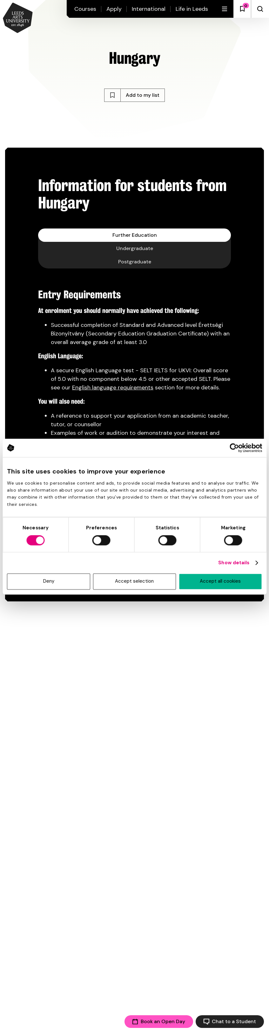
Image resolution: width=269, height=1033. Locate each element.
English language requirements (112, 387)
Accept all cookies (220, 581)
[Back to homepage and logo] (18, 18)
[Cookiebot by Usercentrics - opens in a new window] (234, 448)
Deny (48, 581)
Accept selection (134, 581)
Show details (233, 563)
